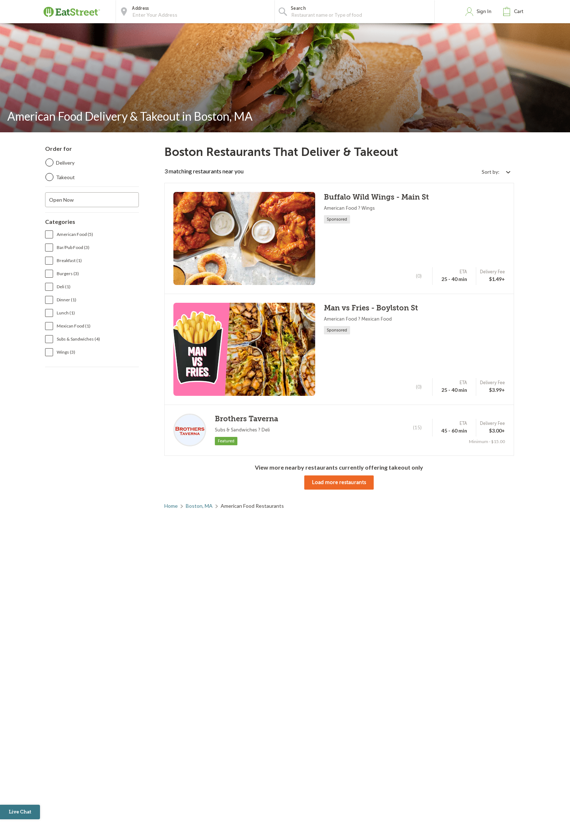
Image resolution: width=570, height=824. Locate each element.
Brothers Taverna (246, 419)
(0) (419, 276)
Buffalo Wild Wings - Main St (376, 197)
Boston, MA (199, 506)
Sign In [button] (484, 11)
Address (140, 8)
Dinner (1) (66, 299)
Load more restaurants (339, 482)
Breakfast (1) (69, 260)
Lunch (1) (66, 312)
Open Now (61, 200)
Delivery (65, 163)
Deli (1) (64, 286)
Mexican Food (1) (74, 326)
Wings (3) (66, 352)
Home (171, 506)
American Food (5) (75, 234)
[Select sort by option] (496, 171)
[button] (514, 11)
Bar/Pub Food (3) (73, 247)
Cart (518, 11)
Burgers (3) (68, 273)
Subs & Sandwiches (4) (78, 339)
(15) (417, 427)
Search (298, 8)
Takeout (65, 177)
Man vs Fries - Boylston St (371, 308)
